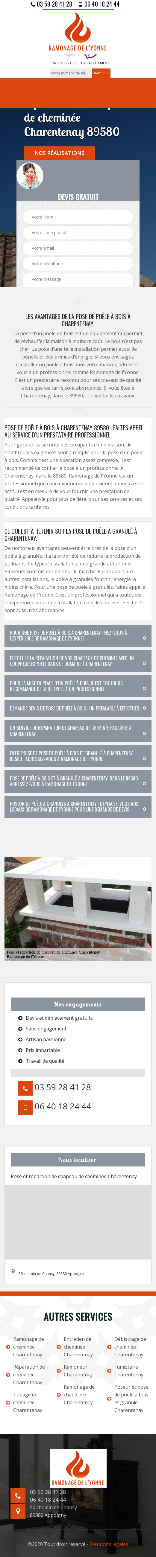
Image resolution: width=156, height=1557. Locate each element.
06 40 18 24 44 (99, 4)
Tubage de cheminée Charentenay (24, 1402)
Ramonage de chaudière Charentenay (76, 1395)
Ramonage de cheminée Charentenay (25, 1347)
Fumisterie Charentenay (125, 1371)
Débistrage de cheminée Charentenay (126, 1347)
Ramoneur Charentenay (75, 1371)
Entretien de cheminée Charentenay (75, 1347)
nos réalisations (59, 153)
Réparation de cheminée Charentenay (25, 1375)
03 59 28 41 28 (51, 4)
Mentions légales (109, 1544)
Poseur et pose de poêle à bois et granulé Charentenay (128, 1398)
